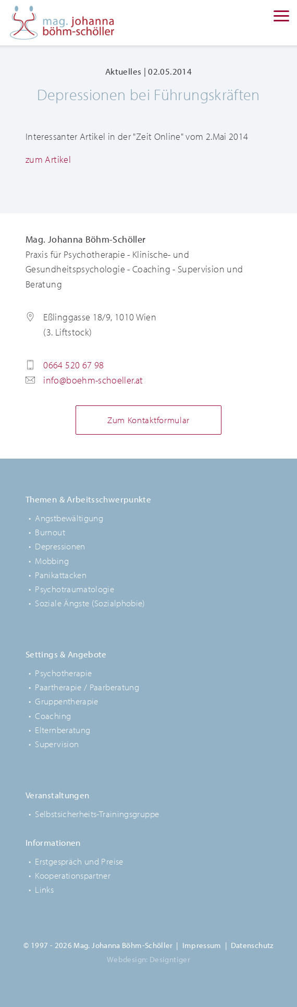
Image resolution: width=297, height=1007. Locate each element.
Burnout (50, 531)
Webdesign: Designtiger (148, 959)
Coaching (53, 715)
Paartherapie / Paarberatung (87, 686)
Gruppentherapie (66, 701)
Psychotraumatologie (74, 588)
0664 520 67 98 (73, 365)
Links (44, 889)
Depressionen (60, 546)
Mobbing (52, 560)
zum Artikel (48, 159)
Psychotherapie (63, 672)
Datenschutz (252, 945)
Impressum (201, 945)
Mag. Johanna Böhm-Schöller (62, 22)
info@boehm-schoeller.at (93, 380)
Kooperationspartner (72, 875)
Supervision (57, 743)
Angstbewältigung (69, 517)
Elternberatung (62, 729)
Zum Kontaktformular (148, 419)
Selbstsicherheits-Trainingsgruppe (97, 813)
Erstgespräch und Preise (79, 861)
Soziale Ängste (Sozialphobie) (90, 602)
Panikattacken (60, 574)
